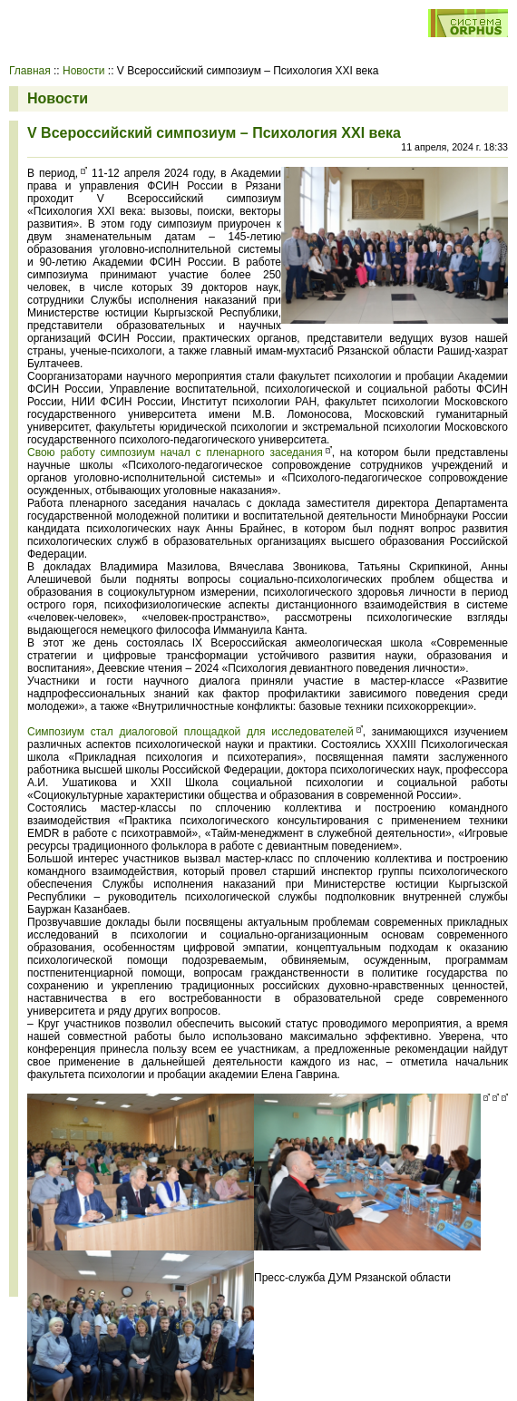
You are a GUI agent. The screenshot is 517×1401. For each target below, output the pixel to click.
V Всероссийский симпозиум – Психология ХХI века (214, 133)
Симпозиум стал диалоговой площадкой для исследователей (190, 731)
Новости (83, 70)
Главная (30, 70)
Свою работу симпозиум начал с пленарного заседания (175, 452)
